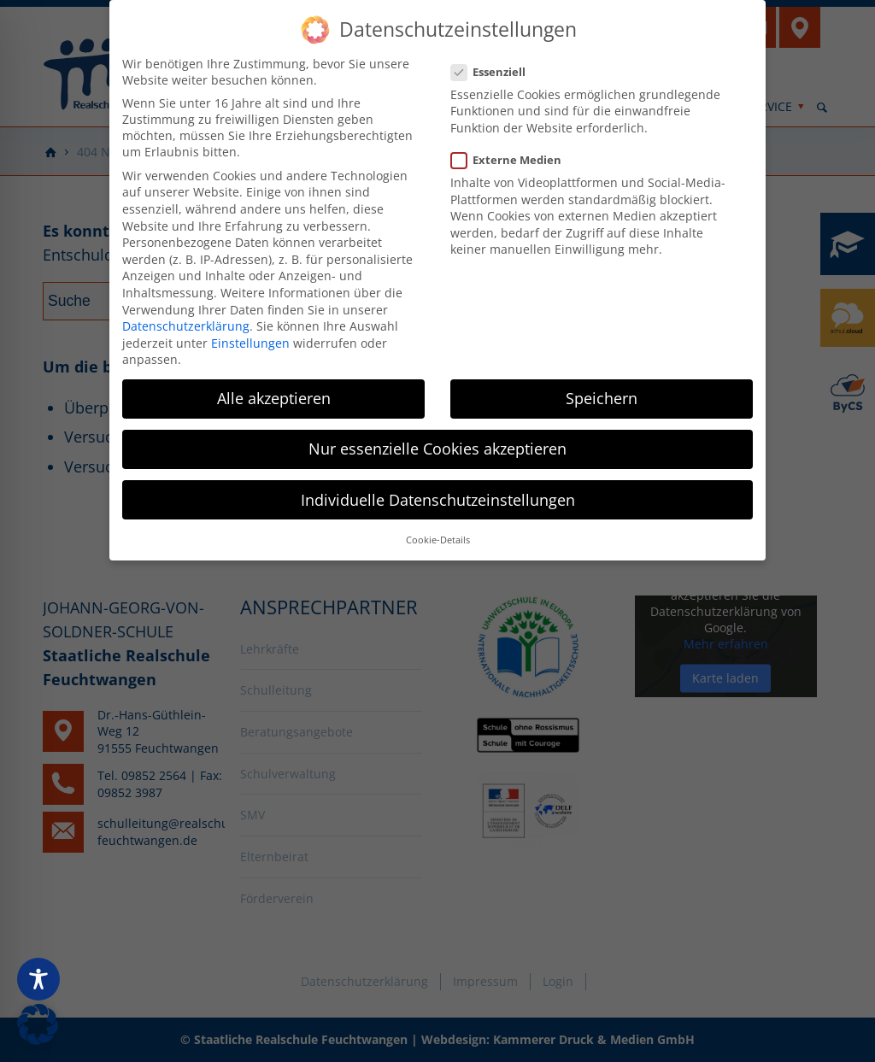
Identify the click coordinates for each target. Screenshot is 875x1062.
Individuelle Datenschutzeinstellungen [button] (438, 492)
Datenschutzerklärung (186, 318)
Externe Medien (513, 152)
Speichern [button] (601, 391)
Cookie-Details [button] (438, 532)
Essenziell (495, 64)
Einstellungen (250, 335)
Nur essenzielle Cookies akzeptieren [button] (437, 441)
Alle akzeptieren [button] (274, 391)
